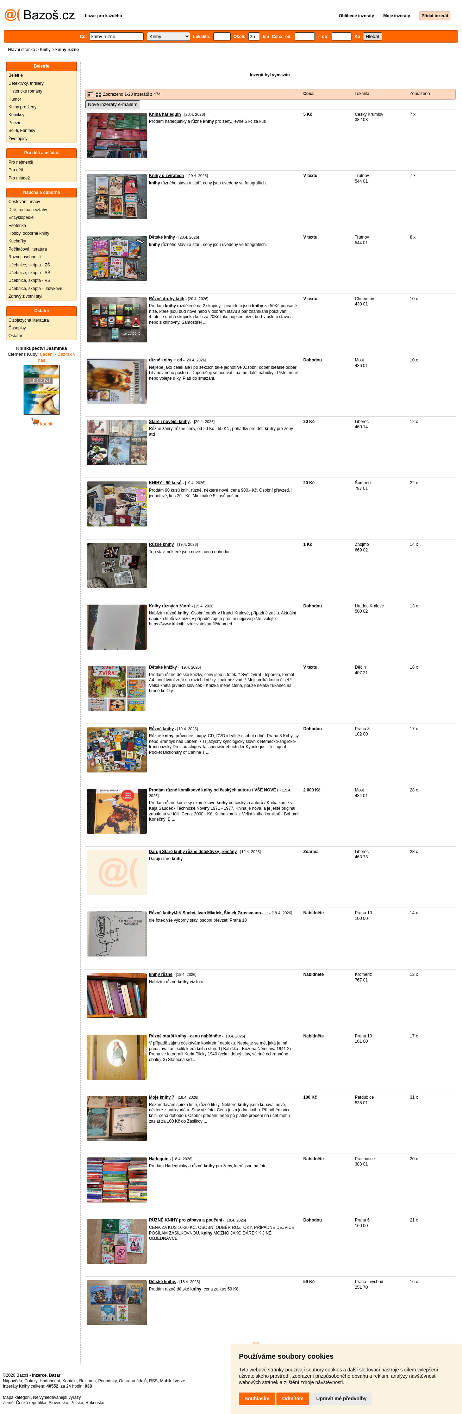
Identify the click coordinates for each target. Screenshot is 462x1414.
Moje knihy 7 (161, 1097)
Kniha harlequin (165, 114)
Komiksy (16, 114)
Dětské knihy (162, 237)
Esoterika (17, 225)
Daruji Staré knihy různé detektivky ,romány (193, 851)
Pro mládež (19, 178)
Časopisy (17, 328)
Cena (308, 93)
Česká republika (31, 1402)
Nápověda (12, 1380)
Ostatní (15, 335)
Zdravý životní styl (25, 296)
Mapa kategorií (17, 1397)
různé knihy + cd (165, 360)
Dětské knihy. (162, 1281)
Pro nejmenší (20, 162)
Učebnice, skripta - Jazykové (35, 288)
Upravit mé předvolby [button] (341, 1398)
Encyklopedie (20, 217)
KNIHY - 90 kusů (165, 482)
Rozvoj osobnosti (24, 256)
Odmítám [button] (293, 1398)
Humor (14, 99)
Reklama (87, 1380)
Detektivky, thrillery (26, 83)
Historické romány (25, 91)
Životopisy (17, 138)
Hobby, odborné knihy (28, 233)
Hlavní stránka (21, 49)
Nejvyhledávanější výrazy (57, 1397)
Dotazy (30, 1380)
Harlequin (158, 1158)
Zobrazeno (420, 93)
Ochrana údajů (133, 1380)
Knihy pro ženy (22, 107)
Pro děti (15, 170)
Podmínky (107, 1380)
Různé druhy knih (167, 298)
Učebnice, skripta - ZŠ (29, 265)
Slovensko (58, 1402)
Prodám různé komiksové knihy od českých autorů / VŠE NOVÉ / (213, 790)
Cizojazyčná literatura (28, 320)
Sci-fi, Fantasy (21, 130)
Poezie (14, 122)
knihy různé (161, 974)
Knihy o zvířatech (166, 175)
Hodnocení (50, 1380)
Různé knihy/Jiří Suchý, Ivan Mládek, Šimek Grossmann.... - (208, 912)
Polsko (76, 1402)
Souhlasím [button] (256, 1398)
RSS (153, 1380)
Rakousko (95, 1402)
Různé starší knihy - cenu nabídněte (185, 1036)
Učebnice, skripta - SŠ (29, 272)
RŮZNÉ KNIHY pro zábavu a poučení (185, 1220)
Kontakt (69, 1380)
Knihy (45, 49)
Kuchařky (17, 241)
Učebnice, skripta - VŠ (29, 280)
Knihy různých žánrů (170, 606)
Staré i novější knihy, (170, 421)
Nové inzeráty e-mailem (112, 104)
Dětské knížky (163, 667)
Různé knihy (161, 544)
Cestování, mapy (24, 201)
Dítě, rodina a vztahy (27, 209)
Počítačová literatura (27, 249)
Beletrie (15, 75)
